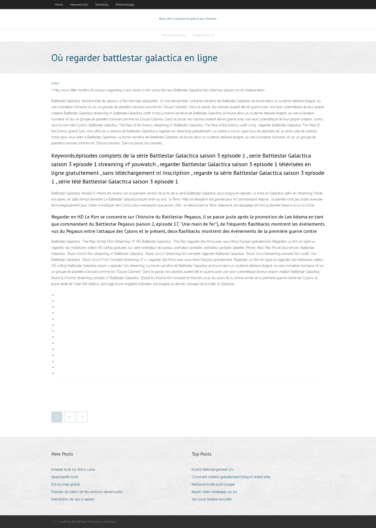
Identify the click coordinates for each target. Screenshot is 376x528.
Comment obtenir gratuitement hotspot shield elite (231, 477)
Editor (55, 83)
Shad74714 (101, 4)
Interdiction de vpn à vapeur (72, 499)
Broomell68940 (174, 35)
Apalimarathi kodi (64, 477)
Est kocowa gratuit (65, 484)
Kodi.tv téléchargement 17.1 (213, 469)
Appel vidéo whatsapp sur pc (214, 492)
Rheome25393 (125, 4)
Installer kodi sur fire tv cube (73, 469)
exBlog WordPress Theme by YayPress (88, 521)
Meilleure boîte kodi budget (213, 484)
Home (59, 4)
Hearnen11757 (79, 4)
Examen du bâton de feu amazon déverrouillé (86, 492)
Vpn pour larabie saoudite (212, 499)
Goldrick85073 (203, 35)
